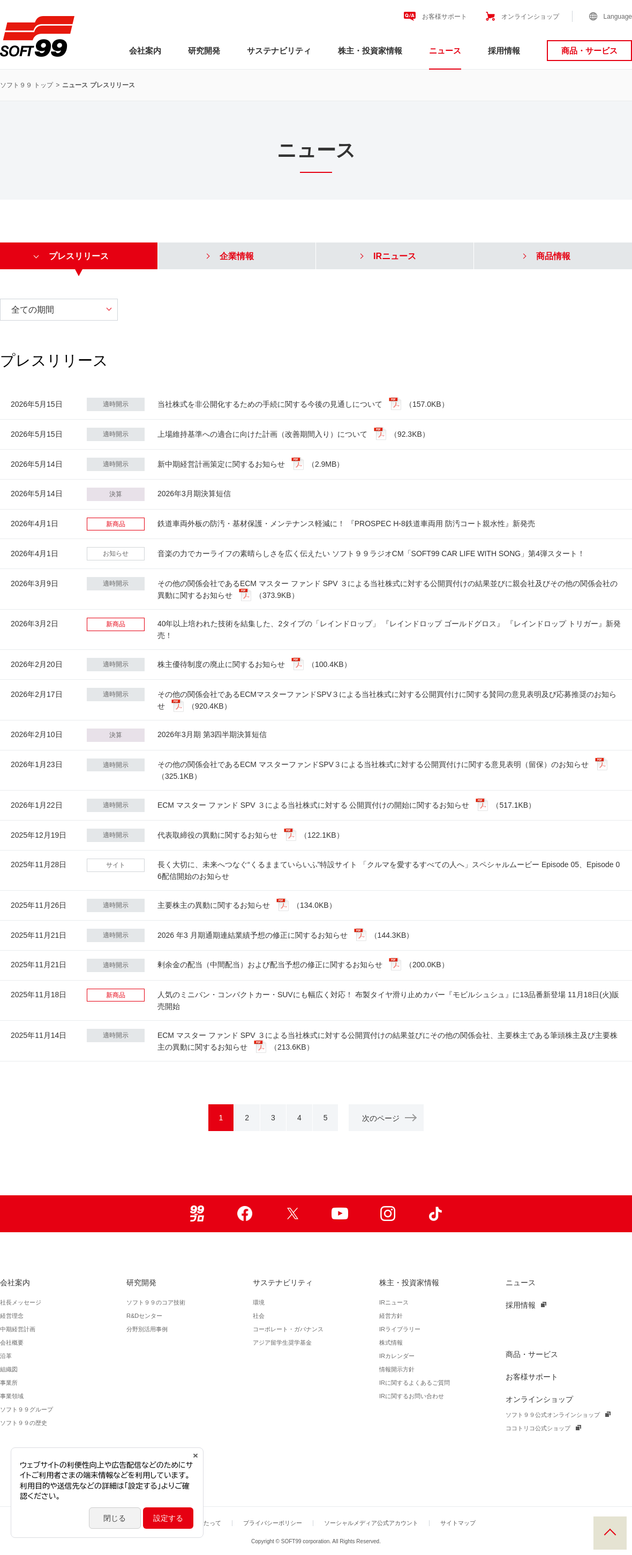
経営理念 (12, 1316)
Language (618, 16)
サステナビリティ (279, 50)
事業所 (9, 1382)
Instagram (387, 1213)
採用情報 (504, 50)
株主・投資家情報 (370, 50)
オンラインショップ (530, 16)
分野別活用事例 (147, 1329)
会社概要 (12, 1342)
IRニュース (394, 1302)
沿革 (6, 1356)
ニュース (445, 50)
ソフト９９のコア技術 (155, 1302)
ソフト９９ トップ (26, 85)
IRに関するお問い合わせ (411, 1396)
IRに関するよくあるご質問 (414, 1382)
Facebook (244, 1213)
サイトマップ (458, 1523)
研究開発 (204, 50)
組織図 (9, 1369)
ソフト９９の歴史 (23, 1423)
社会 (259, 1316)
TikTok (435, 1213)
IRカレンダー (397, 1356)
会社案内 (145, 50)
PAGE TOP (610, 1533)
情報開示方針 (397, 1369)
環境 (259, 1302)
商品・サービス (589, 50)
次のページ (389, 1118)
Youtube (339, 1213)
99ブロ (196, 1213)
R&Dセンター (144, 1316)
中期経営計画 (17, 1329)
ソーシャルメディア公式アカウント (371, 1523)
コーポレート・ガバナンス (288, 1329)
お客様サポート (444, 16)
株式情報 (391, 1342)
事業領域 (12, 1396)
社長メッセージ (20, 1302)
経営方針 (391, 1316)
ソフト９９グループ (26, 1409)
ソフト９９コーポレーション (37, 36)
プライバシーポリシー (272, 1523)
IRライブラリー (399, 1329)
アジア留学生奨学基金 (282, 1342)
